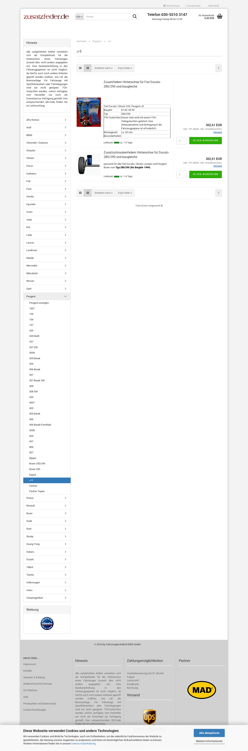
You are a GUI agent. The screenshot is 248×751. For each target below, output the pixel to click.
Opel (28, 290)
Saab (29, 523)
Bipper (32, 460)
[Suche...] (79, 16)
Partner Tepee (37, 493)
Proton (30, 500)
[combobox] (103, 70)
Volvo (29, 592)
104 (31, 316)
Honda (30, 198)
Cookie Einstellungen (34, 711)
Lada (29, 237)
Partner (33, 488)
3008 (32, 354)
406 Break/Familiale (40, 427)
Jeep (29, 221)
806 (31, 449)
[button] (171, 6)
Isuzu (29, 214)
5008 (32, 432)
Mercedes (31, 267)
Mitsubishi (32, 275)
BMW (29, 137)
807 (31, 454)
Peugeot (30, 298)
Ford (28, 191)
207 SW (33, 349)
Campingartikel (34, 599)
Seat (28, 530)
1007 (32, 310)
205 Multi (34, 338)
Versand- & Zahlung (34, 679)
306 (31, 366)
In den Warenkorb (205, 142)
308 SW (33, 393)
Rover (29, 515)
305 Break (34, 360)
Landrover (31, 252)
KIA (28, 229)
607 (31, 443)
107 (31, 327)
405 (31, 410)
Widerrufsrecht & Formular (37, 686)
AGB (25, 699)
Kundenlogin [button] (193, 5)
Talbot (29, 569)
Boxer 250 (34, 471)
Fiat (28, 183)
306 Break (34, 371)
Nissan (30, 283)
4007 (32, 404)
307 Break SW (37, 382)
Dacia (29, 168)
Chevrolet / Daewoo (37, 145)
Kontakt (27, 672)
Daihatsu (31, 175)
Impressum (29, 666)
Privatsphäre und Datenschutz (39, 705)
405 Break (34, 416)
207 (31, 343)
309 (31, 399)
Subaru (30, 553)
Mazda (30, 260)
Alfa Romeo (32, 122)
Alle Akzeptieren (209, 733)
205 (31, 332)
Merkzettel (212, 5)
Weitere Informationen (209, 741)
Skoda (29, 538)
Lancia (30, 244)
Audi (28, 129)
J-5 (31, 482)
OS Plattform (30, 692)
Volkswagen (33, 584)
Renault (30, 507)
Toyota (30, 577)
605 (31, 438)
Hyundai (30, 206)
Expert (32, 476)
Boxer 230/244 (37, 465)
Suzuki (30, 561)
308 (31, 388)
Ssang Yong (33, 546)
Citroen (30, 160)
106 (31, 321)
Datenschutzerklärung (83, 743)
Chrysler (30, 152)
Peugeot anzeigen (39, 305)
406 (31, 421)
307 (31, 377)
